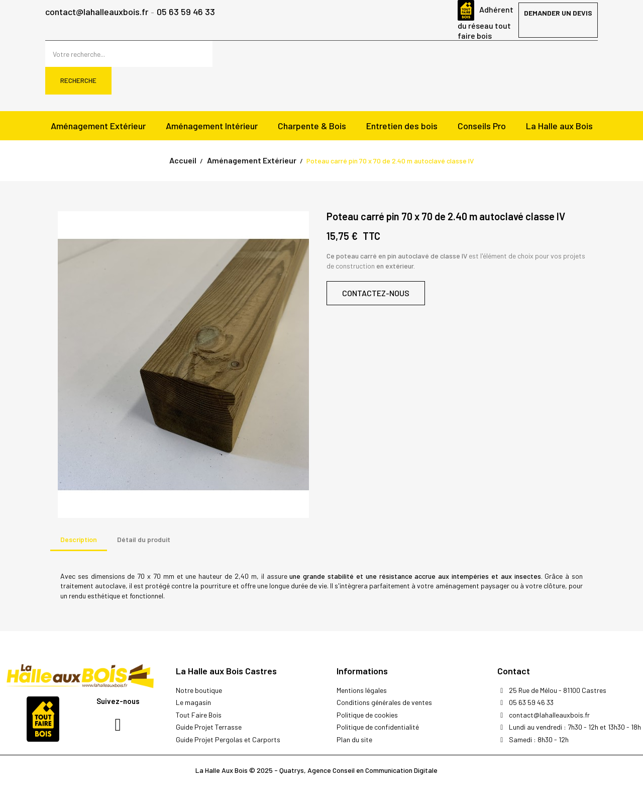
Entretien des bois (402, 125)
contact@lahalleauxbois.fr (96, 12)
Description (78, 539)
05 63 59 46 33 (186, 12)
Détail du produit (143, 539)
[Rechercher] (128, 54)
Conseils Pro (482, 125)
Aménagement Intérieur (212, 125)
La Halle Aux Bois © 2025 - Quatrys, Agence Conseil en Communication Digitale (316, 770)
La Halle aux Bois (559, 125)
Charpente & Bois (312, 125)
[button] (376, 293)
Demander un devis (558, 13)
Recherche (78, 80)
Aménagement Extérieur (98, 125)
